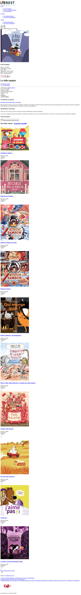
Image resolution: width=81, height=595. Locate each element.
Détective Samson (6, 289)
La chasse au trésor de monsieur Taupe (12, 561)
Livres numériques (7, 11)
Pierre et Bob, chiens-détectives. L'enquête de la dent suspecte (18, 383)
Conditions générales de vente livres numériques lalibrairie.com (34, 580)
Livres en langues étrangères (9, 10)
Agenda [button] (2, 19)
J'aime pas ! (4, 517)
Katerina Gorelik (6, 83)
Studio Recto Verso (9, 575)
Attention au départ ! (7, 153)
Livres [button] (2, 6)
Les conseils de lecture (8, 16)
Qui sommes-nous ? (20, 579)
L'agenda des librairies (8, 22)
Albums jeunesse (11, 87)
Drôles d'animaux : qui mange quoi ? (11, 335)
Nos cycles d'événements (9, 23)
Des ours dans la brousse (7, 476)
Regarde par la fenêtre (7, 196)
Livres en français (7, 8)
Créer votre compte (5, 578)
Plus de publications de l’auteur (8, 570)
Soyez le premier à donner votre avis (10, 120)
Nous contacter (60, 580)
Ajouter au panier (4, 96)
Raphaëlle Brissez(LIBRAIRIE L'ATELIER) (11, 102)
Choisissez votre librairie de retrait (17, 578)
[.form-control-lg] (7, 5)
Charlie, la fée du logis (7, 429)
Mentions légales (53, 580)
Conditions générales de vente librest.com (10, 580)
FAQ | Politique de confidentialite (72, 580)
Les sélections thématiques (9, 17)
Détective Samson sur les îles (9, 242)
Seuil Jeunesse (6, 85)
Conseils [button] (2, 13)
